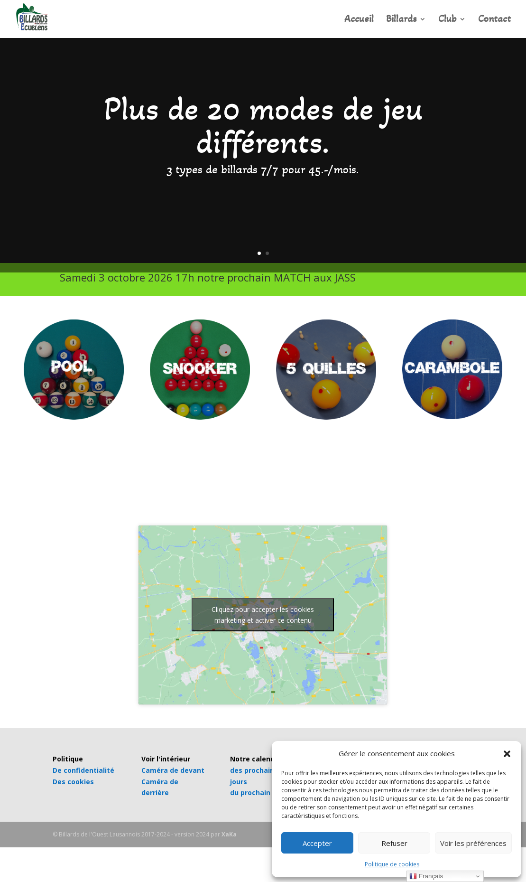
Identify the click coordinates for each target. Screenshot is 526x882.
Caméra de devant (172, 770)
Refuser (394, 843)
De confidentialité (83, 770)
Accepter (317, 843)
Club (447, 20)
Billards (401, 20)
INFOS (403, 280)
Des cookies (73, 781)
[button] (507, 754)
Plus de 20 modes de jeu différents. (263, 125)
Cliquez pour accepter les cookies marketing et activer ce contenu (263, 615)
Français (426, 876)
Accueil (359, 20)
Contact (494, 20)
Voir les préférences (473, 843)
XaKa (229, 834)
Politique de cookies (392, 864)
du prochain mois (259, 792)
